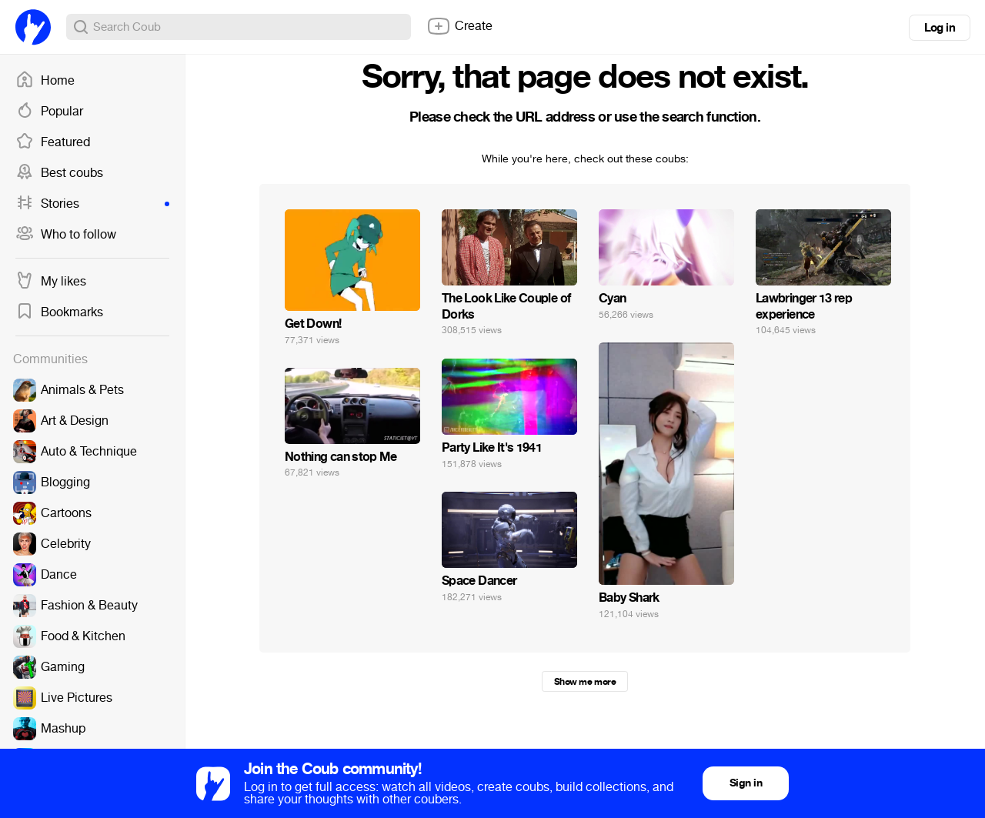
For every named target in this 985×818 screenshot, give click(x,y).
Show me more (585, 682)
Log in (939, 27)
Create (459, 26)
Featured (52, 142)
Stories (92, 204)
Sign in (746, 783)
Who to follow (65, 234)
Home (45, 81)
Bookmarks (59, 312)
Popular (49, 111)
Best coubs (59, 173)
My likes (50, 281)
